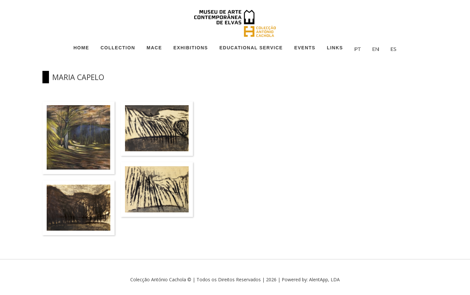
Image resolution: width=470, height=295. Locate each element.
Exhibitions (190, 47)
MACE (154, 47)
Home (81, 47)
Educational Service (251, 47)
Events (304, 47)
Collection (118, 47)
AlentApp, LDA (324, 279)
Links (335, 47)
